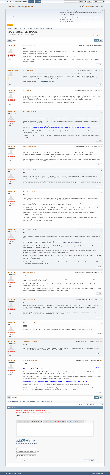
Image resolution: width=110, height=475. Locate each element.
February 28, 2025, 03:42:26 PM (30, 360)
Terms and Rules (96, 473)
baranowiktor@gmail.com (47, 81)
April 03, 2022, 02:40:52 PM (29, 299)
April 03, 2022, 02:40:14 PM (29, 272)
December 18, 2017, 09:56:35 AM (30, 169)
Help (91, 473)
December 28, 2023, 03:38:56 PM (30, 341)
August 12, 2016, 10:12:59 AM (29, 111)
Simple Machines (17, 473)
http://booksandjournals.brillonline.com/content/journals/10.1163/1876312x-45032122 (77, 78)
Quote (98, 64)
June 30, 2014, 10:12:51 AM (29, 70)
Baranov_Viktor (13, 70)
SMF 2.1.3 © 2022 (9, 473)
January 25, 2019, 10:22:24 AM (29, 191)
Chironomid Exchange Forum (20, 6)
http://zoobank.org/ (33, 98)
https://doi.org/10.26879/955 (70, 242)
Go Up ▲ (102, 473)
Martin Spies (12, 45)
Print (101, 40)
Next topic (100, 35)
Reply (96, 40)
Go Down (9, 40)
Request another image (31, 443)
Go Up (8, 397)
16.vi (24, 309)
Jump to (81, 404)
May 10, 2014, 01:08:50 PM (29, 45)
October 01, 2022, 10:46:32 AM (29, 322)
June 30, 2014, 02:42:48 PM (29, 90)
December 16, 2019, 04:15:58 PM (30, 229)
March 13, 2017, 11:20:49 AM (29, 146)
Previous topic (92, 35)
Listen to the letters (20, 443)
